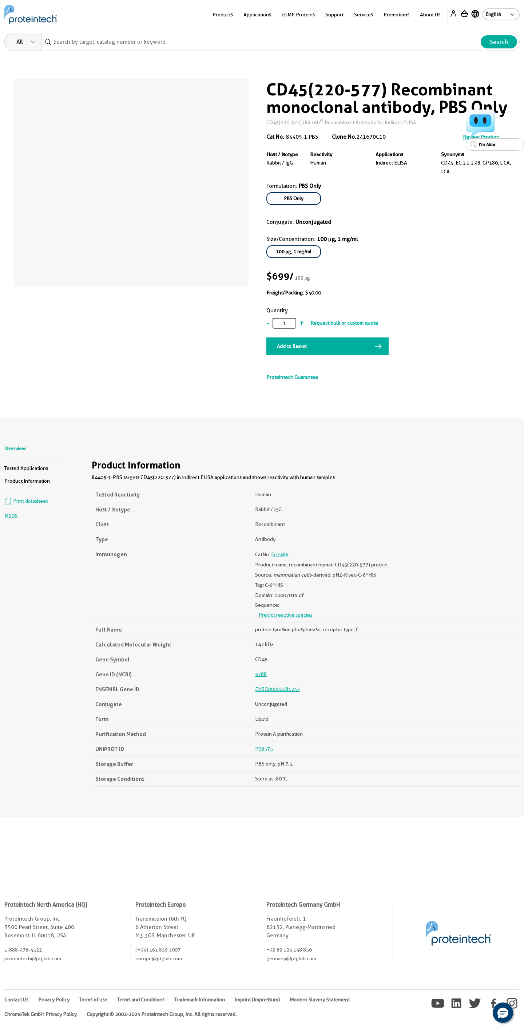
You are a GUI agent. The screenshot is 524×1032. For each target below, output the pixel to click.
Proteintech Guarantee (292, 377)
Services (363, 14)
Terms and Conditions (140, 1000)
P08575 (264, 749)
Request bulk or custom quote (344, 323)
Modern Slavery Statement (320, 1000)
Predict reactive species (285, 615)
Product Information (27, 481)
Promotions (396, 14)
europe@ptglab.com (158, 958)
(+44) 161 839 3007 (157, 950)
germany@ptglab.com (291, 958)
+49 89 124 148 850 (289, 950)
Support (334, 14)
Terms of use (93, 1000)
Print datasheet (26, 501)
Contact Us (16, 1000)
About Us (430, 14)
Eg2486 (280, 554)
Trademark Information (199, 1000)
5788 (261, 674)
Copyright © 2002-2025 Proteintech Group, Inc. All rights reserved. (162, 1014)
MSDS (11, 516)
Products (223, 14)
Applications (257, 14)
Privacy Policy (54, 1000)
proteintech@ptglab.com (32, 958)
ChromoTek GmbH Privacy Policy (40, 1014)
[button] (503, 1013)
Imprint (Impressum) (257, 1000)
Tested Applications (26, 468)
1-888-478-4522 (23, 950)
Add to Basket (292, 346)
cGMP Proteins (298, 14)
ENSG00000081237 (277, 689)
